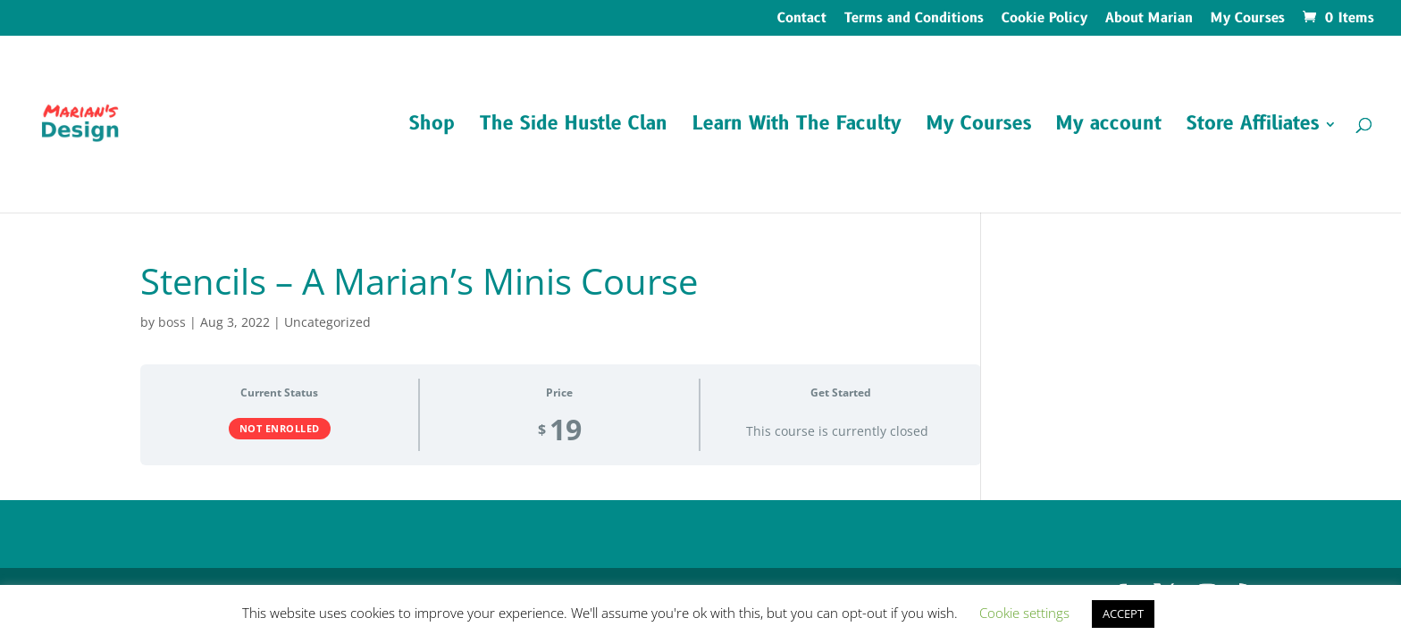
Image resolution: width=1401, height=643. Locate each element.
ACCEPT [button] (1123, 613)
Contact (801, 20)
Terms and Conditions (914, 20)
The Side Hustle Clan (573, 127)
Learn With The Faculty (797, 127)
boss (172, 321)
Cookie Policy (1044, 20)
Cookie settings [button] (1024, 613)
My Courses (1248, 20)
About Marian (1149, 20)
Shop (432, 127)
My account (1109, 127)
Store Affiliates (1253, 127)
